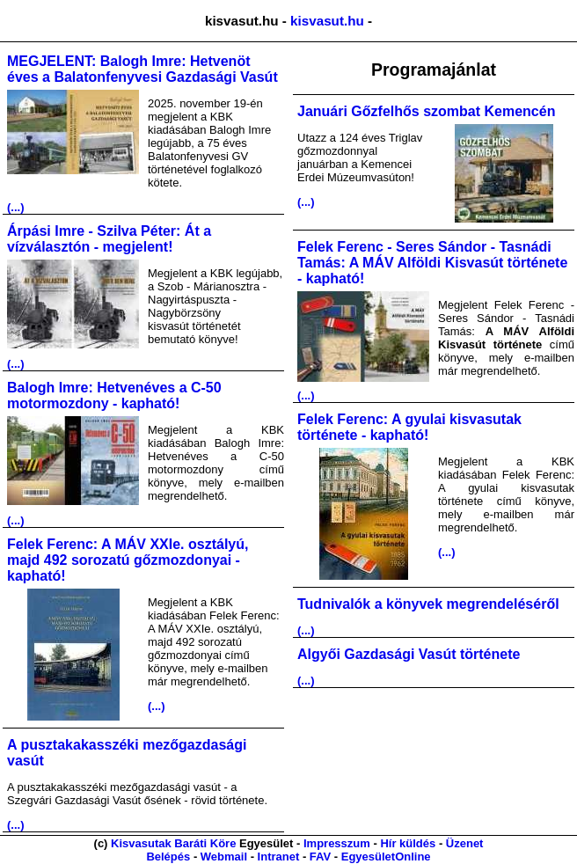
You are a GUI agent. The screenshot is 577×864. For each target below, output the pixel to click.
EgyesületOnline (386, 856)
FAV (320, 856)
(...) (16, 207)
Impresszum (336, 843)
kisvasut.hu (327, 20)
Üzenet (465, 843)
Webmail (224, 856)
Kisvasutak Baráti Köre (173, 843)
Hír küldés (407, 843)
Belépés (168, 856)
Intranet (279, 856)
